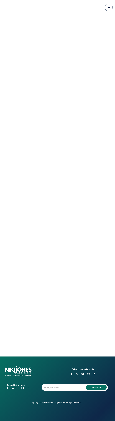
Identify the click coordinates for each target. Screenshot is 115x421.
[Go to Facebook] (71, 374)
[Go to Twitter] (77, 374)
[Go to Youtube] (82, 374)
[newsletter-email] (75, 387)
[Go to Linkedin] (94, 374)
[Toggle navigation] (109, 7)
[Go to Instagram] (88, 374)
